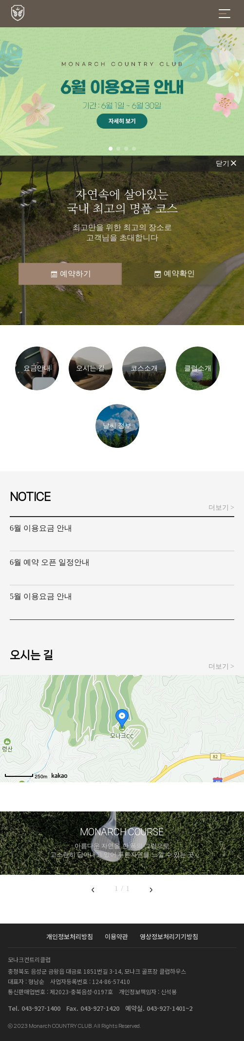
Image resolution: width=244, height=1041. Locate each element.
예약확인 (174, 274)
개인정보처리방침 (70, 936)
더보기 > (221, 507)
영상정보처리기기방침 (169, 936)
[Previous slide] (93, 889)
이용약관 (117, 936)
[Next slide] (151, 889)
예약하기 (70, 274)
